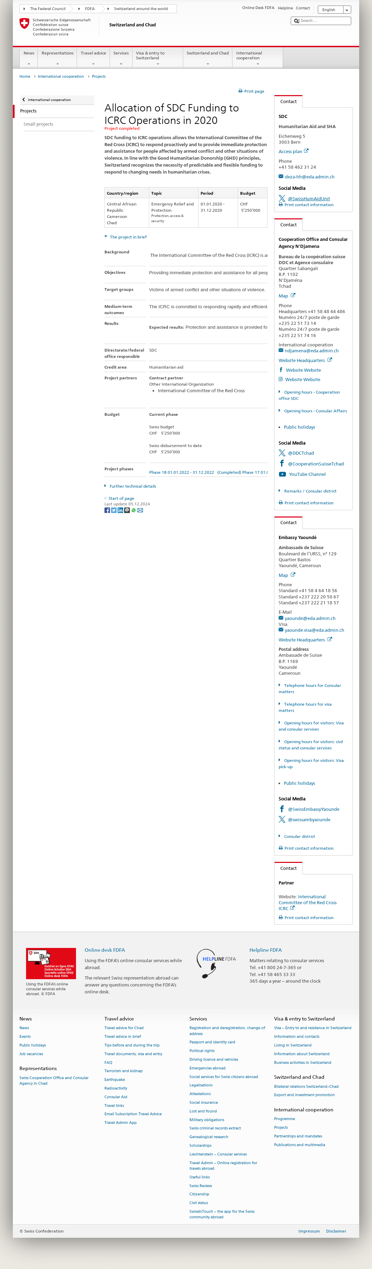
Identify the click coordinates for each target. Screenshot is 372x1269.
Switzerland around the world (141, 9)
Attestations (200, 1094)
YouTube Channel (307, 474)
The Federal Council (48, 9)
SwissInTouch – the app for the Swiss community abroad (221, 1214)
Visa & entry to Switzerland (158, 58)
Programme (284, 1119)
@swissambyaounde (309, 819)
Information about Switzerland (302, 1054)
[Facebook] (107, 509)
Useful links (199, 1177)
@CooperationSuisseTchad (316, 464)
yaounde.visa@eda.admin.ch (314, 630)
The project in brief (128, 236)
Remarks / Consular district (310, 491)
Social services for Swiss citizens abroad (223, 1077)
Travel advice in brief (122, 1037)
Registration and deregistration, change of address (227, 1031)
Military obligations (206, 1120)
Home (24, 76)
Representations (57, 58)
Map (287, 296)
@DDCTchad (301, 453)
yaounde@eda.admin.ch (310, 618)
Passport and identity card (212, 1042)
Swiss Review (200, 1186)
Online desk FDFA (105, 950)
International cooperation (258, 58)
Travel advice (93, 58)
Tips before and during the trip (132, 1045)
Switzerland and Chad (208, 58)
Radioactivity (115, 1088)
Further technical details (132, 486)
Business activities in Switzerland (302, 1062)
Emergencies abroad (207, 1068)
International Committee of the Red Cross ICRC (308, 902)
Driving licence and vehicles (213, 1059)
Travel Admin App (120, 1123)
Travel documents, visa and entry (133, 1054)
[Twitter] (114, 509)
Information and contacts (296, 1037)
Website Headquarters (305, 360)
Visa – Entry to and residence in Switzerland (313, 1028)
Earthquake (114, 1080)
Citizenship (199, 1194)
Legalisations (200, 1085)
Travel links (114, 1105)
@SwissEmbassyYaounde (313, 809)
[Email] (140, 509)
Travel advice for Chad (124, 1028)
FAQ (108, 1062)
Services (121, 58)
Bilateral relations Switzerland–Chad (306, 1086)
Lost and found (203, 1111)
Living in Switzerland (293, 1045)
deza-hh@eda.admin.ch (310, 176)
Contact (285, 101)
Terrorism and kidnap (123, 1071)
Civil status (198, 1203)
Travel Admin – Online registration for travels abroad (223, 1166)
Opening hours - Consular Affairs (315, 410)
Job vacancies (31, 1054)
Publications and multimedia (299, 1145)
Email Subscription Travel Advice (133, 1114)
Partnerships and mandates (298, 1136)
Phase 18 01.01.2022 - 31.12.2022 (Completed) (195, 472)
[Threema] (127, 509)
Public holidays (299, 427)
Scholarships (200, 1145)
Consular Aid (115, 1097)
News (28, 58)
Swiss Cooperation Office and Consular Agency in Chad (53, 1081)
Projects (281, 1128)
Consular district (299, 836)
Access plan (293, 151)
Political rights (201, 1051)
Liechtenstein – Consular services (218, 1154)
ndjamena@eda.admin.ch (312, 350)
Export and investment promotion (304, 1095)
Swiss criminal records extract (215, 1128)
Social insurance (203, 1102)
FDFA (90, 9)
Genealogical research (208, 1137)
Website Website (303, 370)
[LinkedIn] (121, 509)
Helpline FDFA (266, 950)
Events (25, 1037)
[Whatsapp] (134, 509)
